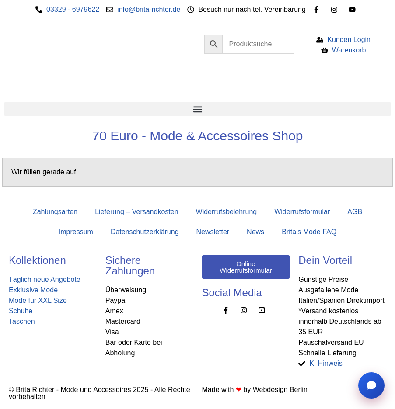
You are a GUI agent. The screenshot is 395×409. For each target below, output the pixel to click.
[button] (197, 109)
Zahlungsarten (55, 211)
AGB (354, 211)
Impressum (76, 232)
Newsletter (213, 232)
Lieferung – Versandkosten (136, 211)
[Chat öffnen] (371, 385)
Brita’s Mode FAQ (309, 232)
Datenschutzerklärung (145, 232)
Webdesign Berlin (280, 389)
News (255, 232)
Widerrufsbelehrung (226, 211)
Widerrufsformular (302, 211)
